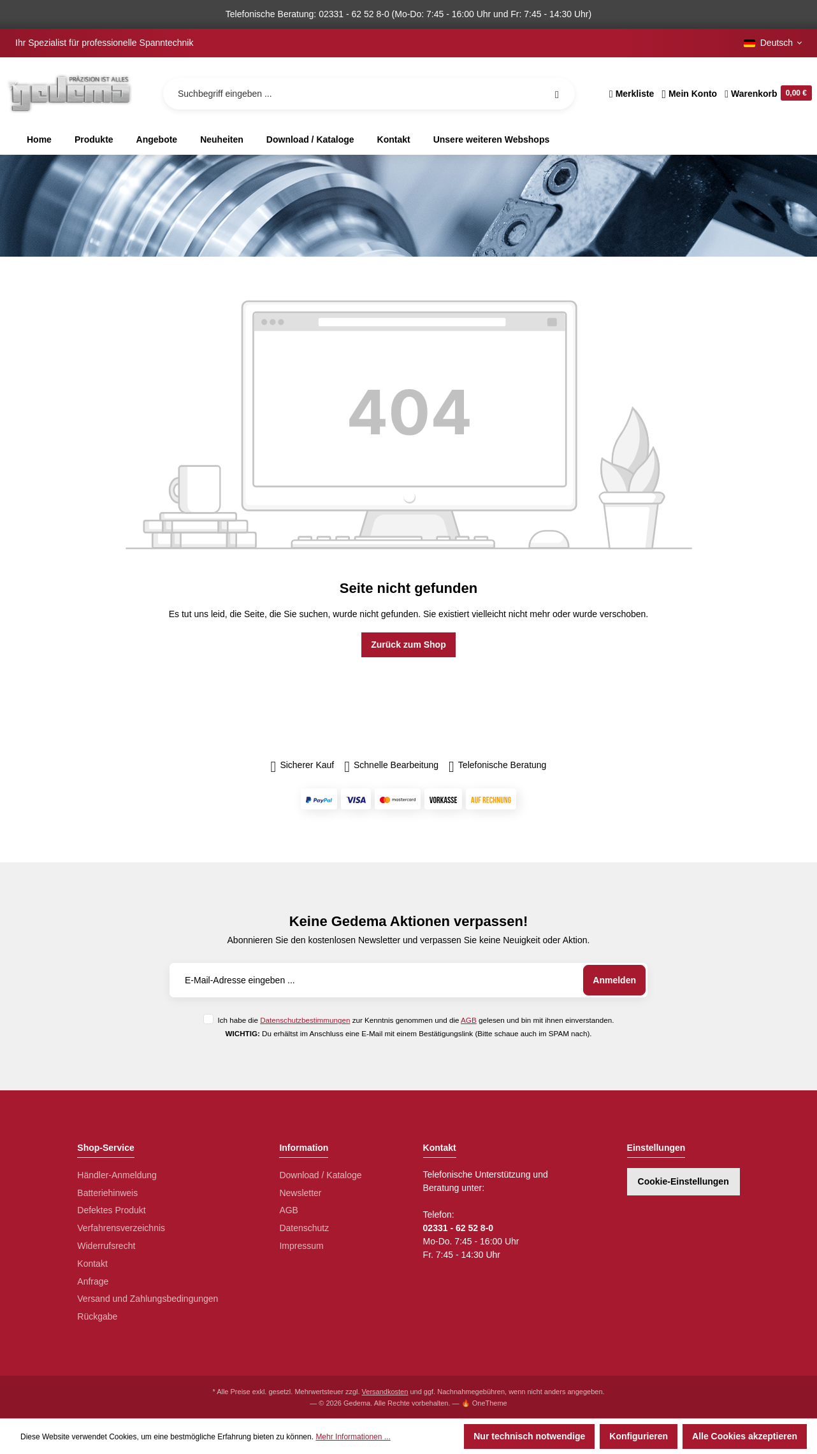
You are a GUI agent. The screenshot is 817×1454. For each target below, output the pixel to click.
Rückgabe (97, 1316)
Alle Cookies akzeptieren (744, 1436)
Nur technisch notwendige (529, 1436)
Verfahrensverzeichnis (121, 1228)
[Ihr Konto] (689, 93)
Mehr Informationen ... (352, 1436)
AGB (469, 1020)
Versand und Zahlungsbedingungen (147, 1299)
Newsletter (300, 1193)
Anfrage (92, 1281)
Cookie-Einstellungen (683, 1181)
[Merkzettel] (631, 93)
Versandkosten (385, 1391)
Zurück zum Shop (408, 644)
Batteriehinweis (107, 1193)
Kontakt (92, 1263)
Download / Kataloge (320, 1175)
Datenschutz (304, 1228)
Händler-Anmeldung (117, 1175)
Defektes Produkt (111, 1210)
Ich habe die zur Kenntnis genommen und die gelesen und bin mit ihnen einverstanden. (415, 1020)
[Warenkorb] (766, 93)
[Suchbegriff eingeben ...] (369, 94)
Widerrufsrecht (106, 1246)
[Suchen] (557, 94)
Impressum (301, 1246)
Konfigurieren (638, 1436)
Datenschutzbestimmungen (305, 1020)
